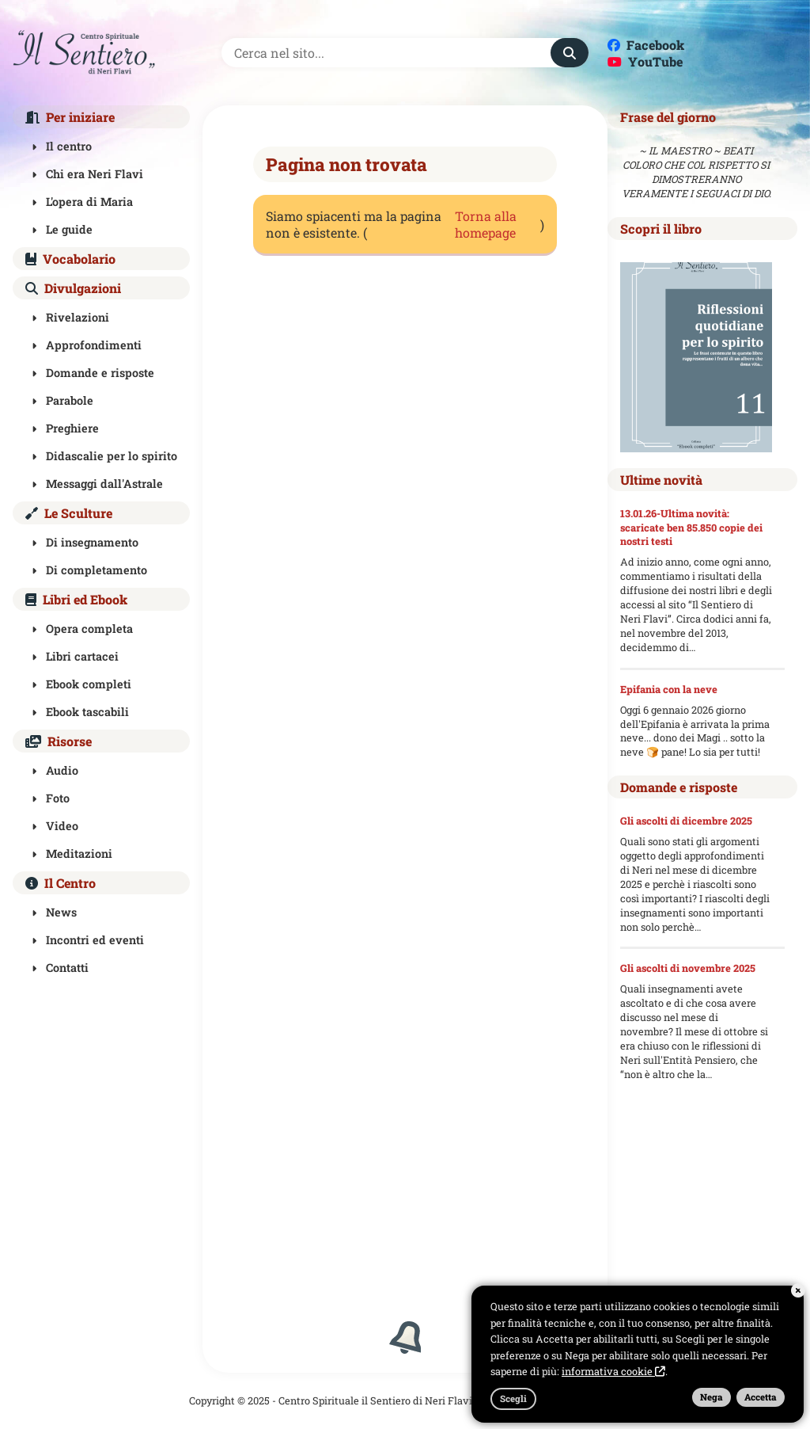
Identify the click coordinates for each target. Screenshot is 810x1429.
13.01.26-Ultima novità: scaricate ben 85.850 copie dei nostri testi (691, 527)
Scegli (513, 1398)
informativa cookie (613, 1371)
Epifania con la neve (668, 689)
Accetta (760, 1397)
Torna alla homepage (486, 224)
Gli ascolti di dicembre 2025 (686, 820)
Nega (711, 1397)
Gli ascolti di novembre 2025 (687, 968)
